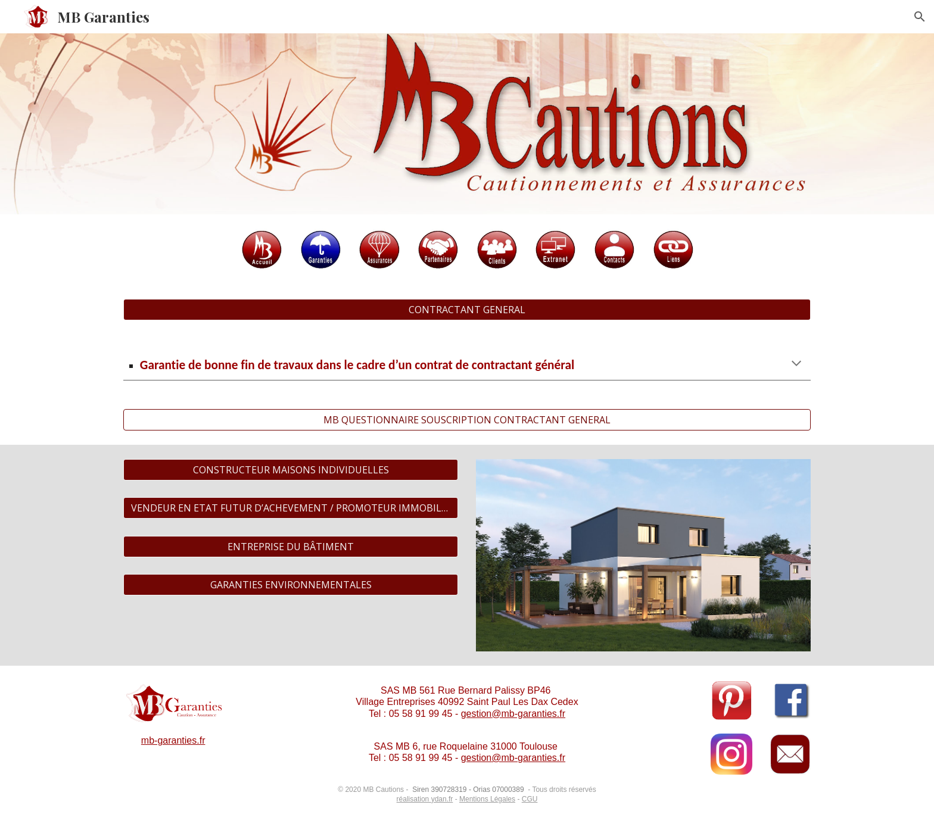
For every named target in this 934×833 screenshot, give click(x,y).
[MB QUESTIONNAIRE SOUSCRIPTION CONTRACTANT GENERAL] (467, 420)
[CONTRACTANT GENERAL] (467, 310)
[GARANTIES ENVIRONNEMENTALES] (290, 585)
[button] (919, 16)
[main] (467, 364)
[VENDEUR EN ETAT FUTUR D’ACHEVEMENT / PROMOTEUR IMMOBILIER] (290, 508)
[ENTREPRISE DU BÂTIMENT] (290, 547)
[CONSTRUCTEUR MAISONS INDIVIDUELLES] (290, 470)
